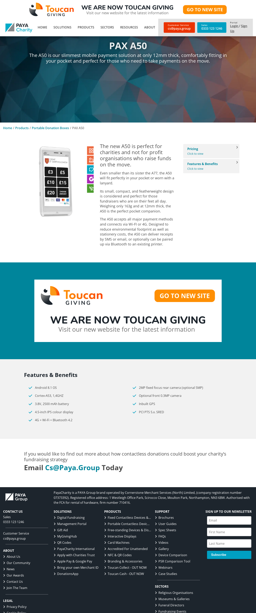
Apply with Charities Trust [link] (74, 555)
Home (7, 128)
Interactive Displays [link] (120, 536)
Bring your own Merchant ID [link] (76, 567)
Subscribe (218, 554)
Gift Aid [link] (61, 530)
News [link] (9, 569)
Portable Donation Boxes (50, 128)
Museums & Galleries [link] (172, 599)
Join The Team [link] (15, 588)
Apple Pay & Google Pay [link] (73, 561)
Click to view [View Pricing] (209, 151)
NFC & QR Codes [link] (118, 555)
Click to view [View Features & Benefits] (209, 166)
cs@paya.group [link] (72, 467)
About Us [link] (11, 556)
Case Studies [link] (166, 574)
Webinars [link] (163, 567)
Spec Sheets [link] (165, 530)
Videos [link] (161, 542)
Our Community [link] (16, 563)
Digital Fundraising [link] (69, 517)
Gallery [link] (162, 549)
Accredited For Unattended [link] (126, 549)
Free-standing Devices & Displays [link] (127, 530)
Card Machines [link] (117, 542)
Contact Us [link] (13, 581)
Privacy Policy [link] (15, 607)
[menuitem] (42, 27)
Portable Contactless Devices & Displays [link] (127, 524)
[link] (19, 27)
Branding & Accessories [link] (123, 561)
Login (234, 26)
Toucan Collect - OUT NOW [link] (125, 567)
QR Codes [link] (62, 542)
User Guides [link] (166, 524)
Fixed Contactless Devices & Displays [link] (127, 517)
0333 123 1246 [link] (13, 522)
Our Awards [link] (13, 575)
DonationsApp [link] (66, 574)
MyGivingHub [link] (65, 536)
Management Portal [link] (70, 524)
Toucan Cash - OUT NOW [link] (124, 574)
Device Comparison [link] (171, 555)
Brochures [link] (164, 517)
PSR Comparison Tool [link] (172, 561)
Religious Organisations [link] (174, 593)
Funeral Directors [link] (169, 605)
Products (22, 128)
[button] (62, 27)
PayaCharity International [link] (74, 549)
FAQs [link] (160, 536)
